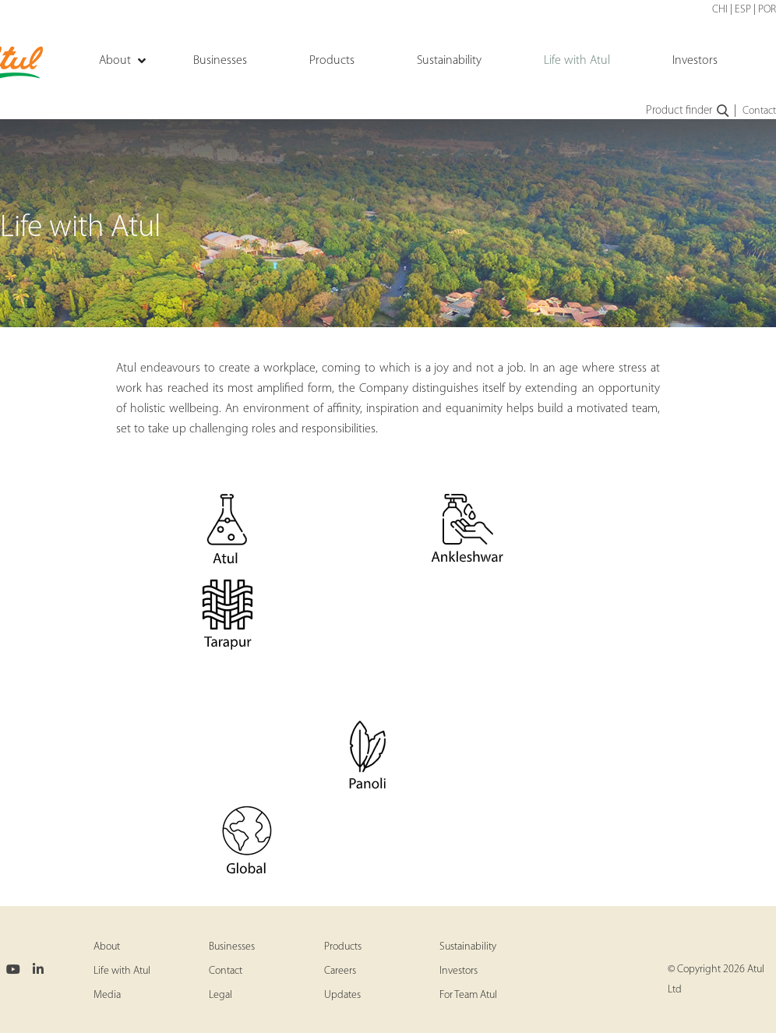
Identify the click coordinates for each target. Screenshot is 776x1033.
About (106, 947)
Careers (340, 971)
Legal (220, 995)
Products (343, 947)
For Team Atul (468, 995)
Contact (759, 111)
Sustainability (467, 947)
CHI (720, 10)
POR (767, 10)
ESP (743, 10)
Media (107, 995)
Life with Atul (121, 971)
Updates (342, 995)
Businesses (232, 947)
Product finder (688, 111)
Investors (458, 971)
